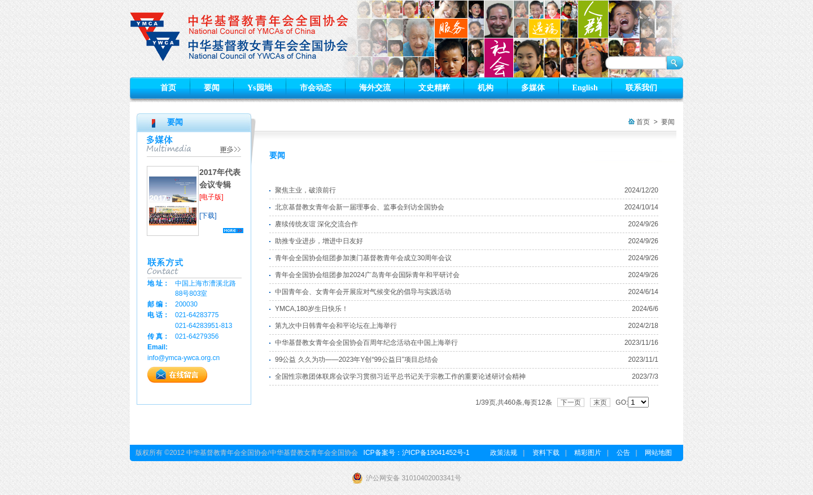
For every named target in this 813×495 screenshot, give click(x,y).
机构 (485, 88)
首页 (168, 88)
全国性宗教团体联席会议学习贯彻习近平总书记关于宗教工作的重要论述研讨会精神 (400, 376)
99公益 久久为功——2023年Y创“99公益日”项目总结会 (356, 359)
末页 (600, 402)
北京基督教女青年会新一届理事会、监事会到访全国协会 (359, 207)
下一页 (571, 402)
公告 (623, 453)
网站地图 (658, 453)
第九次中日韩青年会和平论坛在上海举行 (336, 326)
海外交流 (375, 88)
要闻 (212, 88)
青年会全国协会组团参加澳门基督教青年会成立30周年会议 (363, 258)
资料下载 (546, 453)
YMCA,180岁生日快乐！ (311, 309)
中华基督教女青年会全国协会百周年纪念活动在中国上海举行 (366, 343)
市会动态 (315, 88)
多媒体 (533, 88)
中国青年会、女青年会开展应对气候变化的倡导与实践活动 (363, 292)
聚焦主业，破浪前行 (305, 190)
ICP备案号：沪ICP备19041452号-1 (417, 453)
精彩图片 (587, 453)
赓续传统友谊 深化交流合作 (316, 224)
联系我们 (641, 88)
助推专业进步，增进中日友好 (319, 241)
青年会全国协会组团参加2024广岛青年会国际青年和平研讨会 (367, 275)
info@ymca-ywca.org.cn (183, 358)
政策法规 (503, 453)
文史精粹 (434, 88)
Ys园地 (259, 88)
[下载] (208, 216)
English (585, 88)
